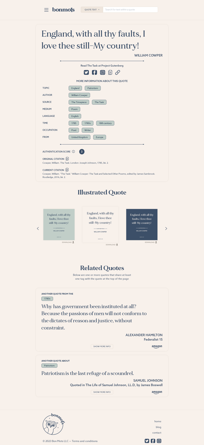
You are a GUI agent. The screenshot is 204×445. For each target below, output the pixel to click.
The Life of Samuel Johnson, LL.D (110, 385)
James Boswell (152, 385)
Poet (73, 130)
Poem (74, 109)
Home (157, 421)
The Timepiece (79, 102)
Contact (156, 433)
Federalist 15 (153, 339)
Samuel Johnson (148, 380)
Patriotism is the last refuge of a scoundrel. (87, 373)
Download (68, 242)
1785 (73, 123)
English (75, 116)
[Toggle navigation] (46, 10)
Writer (87, 130)
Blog (158, 427)
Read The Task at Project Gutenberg (102, 65)
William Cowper (148, 55)
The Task (99, 102)
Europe (99, 137)
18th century (105, 123)
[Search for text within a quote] (130, 10)
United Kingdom (79, 137)
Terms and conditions (85, 441)
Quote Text (91, 9)
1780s (87, 123)
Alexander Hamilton (144, 335)
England (75, 88)
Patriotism (92, 88)
